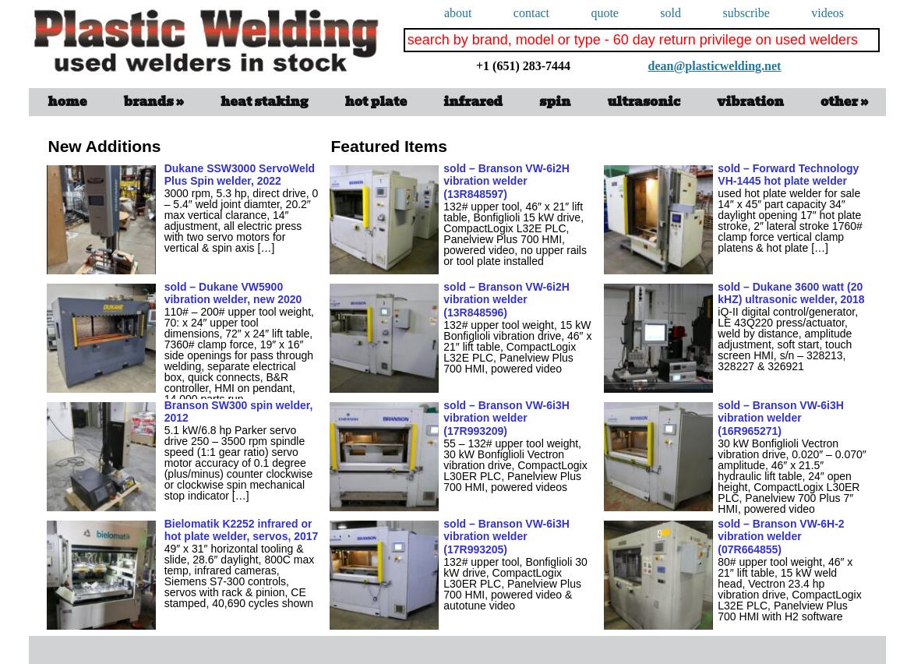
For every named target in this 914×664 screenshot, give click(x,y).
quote (605, 12)
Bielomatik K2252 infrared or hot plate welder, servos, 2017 (241, 530)
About (458, 12)
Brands (154, 102)
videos (827, 12)
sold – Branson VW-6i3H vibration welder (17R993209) (506, 418)
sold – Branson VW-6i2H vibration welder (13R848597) (506, 181)
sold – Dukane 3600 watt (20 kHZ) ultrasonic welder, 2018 (791, 293)
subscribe (745, 12)
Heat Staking (264, 102)
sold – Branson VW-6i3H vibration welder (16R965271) (781, 418)
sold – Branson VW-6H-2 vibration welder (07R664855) (781, 536)
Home (67, 102)
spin (554, 102)
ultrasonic (644, 102)
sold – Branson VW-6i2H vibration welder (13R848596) (506, 300)
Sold (670, 12)
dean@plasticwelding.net (648, 52)
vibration (750, 102)
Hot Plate (376, 102)
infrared (473, 102)
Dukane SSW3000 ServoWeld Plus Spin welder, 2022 (239, 175)
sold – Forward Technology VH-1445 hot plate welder (788, 175)
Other (844, 102)
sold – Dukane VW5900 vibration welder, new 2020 (233, 293)
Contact (531, 12)
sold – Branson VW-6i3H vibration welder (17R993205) (506, 536)
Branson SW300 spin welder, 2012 (238, 412)
